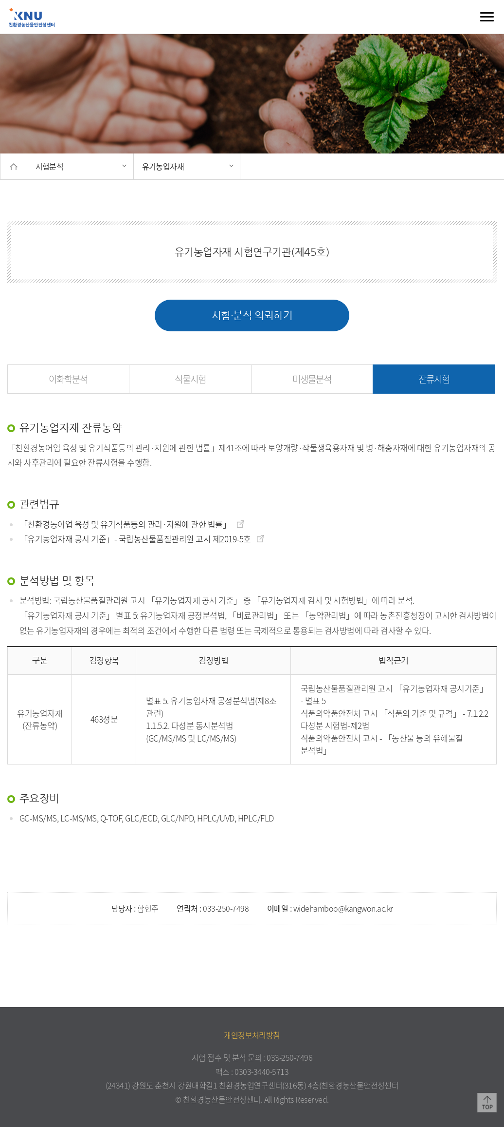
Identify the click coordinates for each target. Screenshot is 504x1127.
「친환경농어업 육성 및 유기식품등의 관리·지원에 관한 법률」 (132, 524)
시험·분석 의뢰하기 (252, 315)
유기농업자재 (163, 166)
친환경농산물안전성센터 (31, 17)
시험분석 (50, 166)
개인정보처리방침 (252, 1035)
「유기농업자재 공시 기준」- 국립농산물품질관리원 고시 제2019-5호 (142, 539)
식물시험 (190, 379)
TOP (487, 1102)
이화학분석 (68, 379)
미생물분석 (311, 379)
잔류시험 (434, 379)
